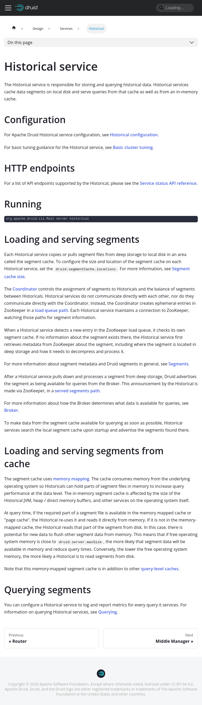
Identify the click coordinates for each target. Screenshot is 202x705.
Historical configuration (134, 135)
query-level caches (159, 569)
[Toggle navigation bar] (8, 8)
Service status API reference (168, 183)
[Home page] (14, 28)
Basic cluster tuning (133, 147)
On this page (20, 42)
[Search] (175, 8)
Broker (11, 410)
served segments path (77, 391)
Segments (179, 364)
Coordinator (25, 289)
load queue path (51, 310)
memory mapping (71, 479)
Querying (107, 612)
